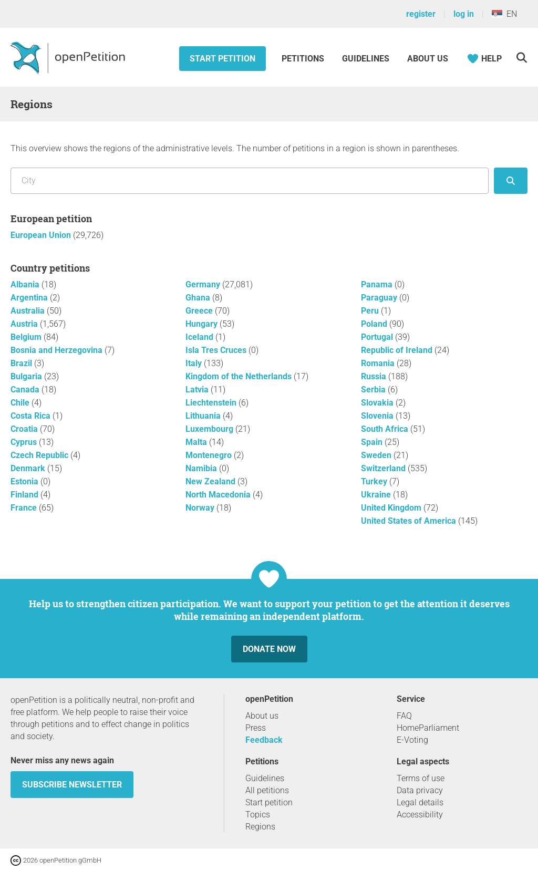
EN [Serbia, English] (504, 14)
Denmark (29, 468)
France (25, 508)
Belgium (27, 337)
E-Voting (412, 740)
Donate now (269, 649)
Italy (194, 363)
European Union (42, 235)
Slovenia (378, 416)
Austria (25, 324)
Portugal (378, 337)
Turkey (375, 481)
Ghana (198, 298)
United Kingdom (392, 508)
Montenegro (209, 455)
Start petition (222, 59)
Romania (379, 363)
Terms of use (420, 778)
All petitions (267, 790)
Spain (373, 442)
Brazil (22, 363)
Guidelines (365, 59)
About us (427, 59)
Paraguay (380, 298)
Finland (25, 495)
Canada (26, 390)
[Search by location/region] (250, 181)
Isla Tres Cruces (217, 350)
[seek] (510, 181)
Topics (257, 815)
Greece (200, 311)
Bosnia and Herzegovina (58, 350)
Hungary (202, 324)
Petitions (304, 59)
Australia (29, 311)
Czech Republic (40, 455)
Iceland (200, 337)
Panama (378, 284)
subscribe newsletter (72, 785)
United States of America (409, 521)
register (421, 14)
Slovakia (378, 403)
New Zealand (211, 481)
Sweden (377, 455)
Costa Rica (32, 416)
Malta (197, 442)
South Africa (385, 429)
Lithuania (204, 416)
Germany (203, 284)
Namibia (202, 468)
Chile (21, 403)
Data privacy (420, 790)
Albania (26, 284)
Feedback (264, 740)
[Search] (521, 57)
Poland (375, 324)
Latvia (198, 390)
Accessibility (420, 815)
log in (463, 14)
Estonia (25, 481)
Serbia (374, 390)
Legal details (420, 802)
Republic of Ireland (397, 350)
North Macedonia (219, 495)
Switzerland (384, 468)
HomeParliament (428, 728)
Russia (374, 376)
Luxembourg (210, 429)
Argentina (30, 298)
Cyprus (25, 442)
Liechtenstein (212, 403)
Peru (371, 311)
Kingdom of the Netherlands (239, 376)
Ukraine (377, 495)
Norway (200, 508)
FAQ (404, 716)
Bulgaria (27, 376)
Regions (260, 827)
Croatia (25, 429)
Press (255, 728)
